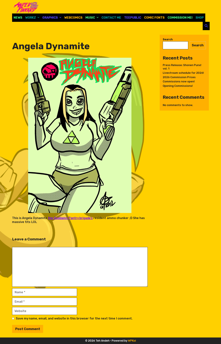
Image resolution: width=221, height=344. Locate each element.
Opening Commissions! (178, 86)
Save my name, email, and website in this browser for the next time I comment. (74, 318)
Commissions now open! (179, 81)
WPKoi (132, 340)
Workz (33, 17)
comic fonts (154, 17)
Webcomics (73, 17)
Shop (200, 17)
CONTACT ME (111, 17)
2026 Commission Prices (179, 77)
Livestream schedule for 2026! (183, 73)
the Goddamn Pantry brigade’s (70, 218)
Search (168, 39)
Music (92, 17)
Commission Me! (180, 17)
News (18, 17)
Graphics (52, 17)
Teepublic (132, 17)
